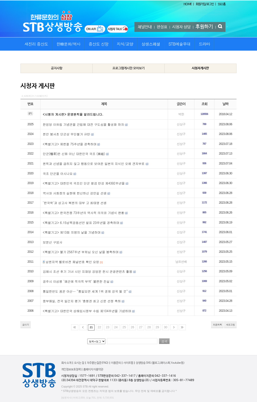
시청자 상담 (181, 27)
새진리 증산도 (36, 44)
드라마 (204, 44)
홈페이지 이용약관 (93, 369)
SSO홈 (221, 4)
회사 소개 (66, 363)
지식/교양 (125, 44)
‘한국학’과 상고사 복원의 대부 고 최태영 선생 (74, 203)
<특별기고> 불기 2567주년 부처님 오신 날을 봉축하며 (81, 252)
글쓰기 (25, 324)
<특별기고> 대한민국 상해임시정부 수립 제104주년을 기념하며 (87, 311)
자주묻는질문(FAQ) (97, 363)
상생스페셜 (151, 44)
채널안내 (145, 27)
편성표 (162, 27)
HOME (188, 4)
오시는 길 (79, 363)
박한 (181, 114)
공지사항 (56, 68)
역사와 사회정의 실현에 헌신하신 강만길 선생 (74, 193)
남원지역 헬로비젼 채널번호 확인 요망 (72, 262)
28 (149, 327)
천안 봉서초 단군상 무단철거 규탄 (66, 134)
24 (116, 327)
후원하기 (204, 27)
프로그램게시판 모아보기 (128, 68)
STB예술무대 (179, 44)
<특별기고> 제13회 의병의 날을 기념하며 (72, 232)
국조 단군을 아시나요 (58, 173)
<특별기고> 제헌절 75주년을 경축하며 (70, 144)
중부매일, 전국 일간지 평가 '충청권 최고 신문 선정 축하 (82, 301)
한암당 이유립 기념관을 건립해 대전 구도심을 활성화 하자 (83, 124)
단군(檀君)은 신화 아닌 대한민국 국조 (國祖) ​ (74, 153)
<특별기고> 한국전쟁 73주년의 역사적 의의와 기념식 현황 (83, 212)
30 (166, 327)
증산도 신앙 (98, 44)
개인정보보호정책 (71, 369)
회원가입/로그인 (205, 4)
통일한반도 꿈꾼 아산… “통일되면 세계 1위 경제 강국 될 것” (85, 291)
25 (124, 327)
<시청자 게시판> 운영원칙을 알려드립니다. (73, 114)
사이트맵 (128, 363)
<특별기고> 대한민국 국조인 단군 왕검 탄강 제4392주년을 (84, 183)
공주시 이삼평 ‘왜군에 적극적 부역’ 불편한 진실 (76, 281)
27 (141, 327)
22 (99, 327)
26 (132, 327)
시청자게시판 (200, 68)
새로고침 (230, 324)
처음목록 (217, 324)
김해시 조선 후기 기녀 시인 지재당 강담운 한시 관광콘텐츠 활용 (87, 271)
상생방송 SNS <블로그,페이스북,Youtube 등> (160, 363)
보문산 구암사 (52, 242)
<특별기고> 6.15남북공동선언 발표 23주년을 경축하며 (81, 222)
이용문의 (116, 363)
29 (157, 327)
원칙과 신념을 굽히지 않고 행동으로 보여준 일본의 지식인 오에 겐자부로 (94, 163)
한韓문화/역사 (68, 44)
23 (107, 327)
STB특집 (31, 57)
